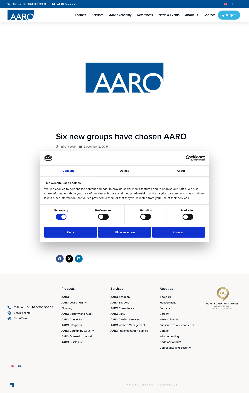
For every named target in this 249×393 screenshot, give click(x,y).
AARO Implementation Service (129, 331)
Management (168, 302)
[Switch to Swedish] (232, 4)
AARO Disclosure (72, 342)
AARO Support (119, 302)
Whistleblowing (169, 336)
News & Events (169, 15)
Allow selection (124, 232)
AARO (65, 297)
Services (97, 15)
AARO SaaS (117, 314)
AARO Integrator (71, 325)
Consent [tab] (68, 170)
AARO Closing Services (124, 319)
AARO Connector (72, 319)
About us (191, 15)
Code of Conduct (170, 342)
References (145, 15)
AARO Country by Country (77, 331)
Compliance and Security (175, 348)
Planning (66, 308)
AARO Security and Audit (77, 314)
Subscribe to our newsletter (177, 325)
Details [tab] (124, 170)
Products (79, 15)
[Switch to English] (225, 4)
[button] (60, 259)
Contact (209, 15)
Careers (164, 314)
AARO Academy (120, 15)
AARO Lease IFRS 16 (74, 302)
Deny (70, 232)
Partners (165, 308)
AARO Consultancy (122, 308)
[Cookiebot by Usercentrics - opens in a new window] (188, 158)
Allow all (178, 232)
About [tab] (181, 170)
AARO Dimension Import (76, 336)
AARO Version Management (127, 325)
